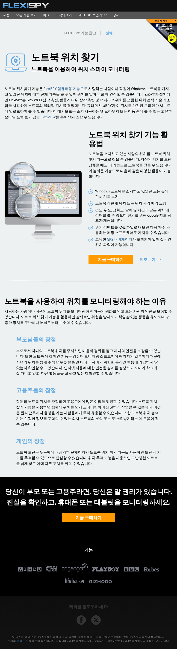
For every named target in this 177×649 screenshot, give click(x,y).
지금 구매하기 (111, 259)
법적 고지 (22, 641)
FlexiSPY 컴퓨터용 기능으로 (66, 88)
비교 (46, 15)
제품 (6, 15)
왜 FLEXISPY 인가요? (93, 15)
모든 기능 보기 (26, 15)
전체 (109, 33)
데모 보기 (148, 259)
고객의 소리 (64, 15)
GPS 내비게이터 (119, 239)
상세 (116, 15)
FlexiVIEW (48, 116)
